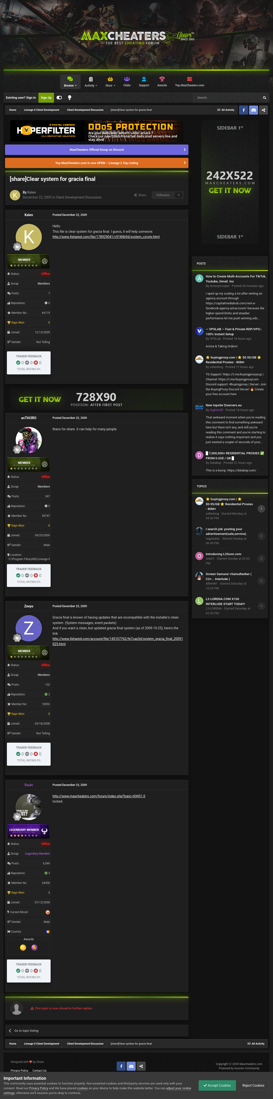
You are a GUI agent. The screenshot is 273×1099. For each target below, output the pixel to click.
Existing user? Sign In (21, 97)
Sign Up (46, 97)
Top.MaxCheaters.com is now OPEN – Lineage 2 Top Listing (96, 163)
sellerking (216, 367)
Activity (90, 85)
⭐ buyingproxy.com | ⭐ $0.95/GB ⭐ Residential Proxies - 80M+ (229, 504)
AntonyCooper (219, 286)
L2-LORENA (214, 608)
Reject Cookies (253, 1085)
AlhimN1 (212, 583)
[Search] (215, 98)
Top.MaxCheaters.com (189, 85)
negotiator (213, 538)
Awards (162, 85)
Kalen (31, 192)
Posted (248, 286)
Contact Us (40, 1070)
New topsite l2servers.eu (224, 405)
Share (140, 195)
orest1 (210, 558)
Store (109, 85)
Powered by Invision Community (239, 1068)
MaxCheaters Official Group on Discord (97, 149)
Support (144, 85)
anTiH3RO (28, 418)
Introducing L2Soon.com (223, 554)
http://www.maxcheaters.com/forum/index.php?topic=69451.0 (99, 796)
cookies (82, 1088)
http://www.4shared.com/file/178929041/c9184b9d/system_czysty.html (106, 237)
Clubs (127, 85)
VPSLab (215, 338)
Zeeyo (28, 606)
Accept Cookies (217, 1085)
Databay (215, 463)
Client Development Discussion (79, 197)
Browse (69, 85)
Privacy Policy (19, 1070)
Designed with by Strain (27, 1062)
